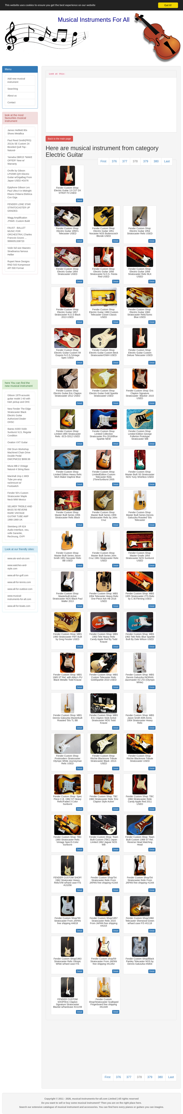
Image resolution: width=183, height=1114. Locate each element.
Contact (11, 102)
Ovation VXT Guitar (17, 442)
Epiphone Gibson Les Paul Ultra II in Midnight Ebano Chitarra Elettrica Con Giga (19, 192)
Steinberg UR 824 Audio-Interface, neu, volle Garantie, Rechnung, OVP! (18, 531)
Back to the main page (59, 138)
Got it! (168, 5)
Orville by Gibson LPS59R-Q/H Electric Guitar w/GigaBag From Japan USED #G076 (19, 175)
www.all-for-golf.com (17, 575)
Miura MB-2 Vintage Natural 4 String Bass (18, 468)
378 (135, 161)
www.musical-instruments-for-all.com (19, 597)
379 (145, 161)
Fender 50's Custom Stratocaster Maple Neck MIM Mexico (17, 496)
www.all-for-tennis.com (19, 582)
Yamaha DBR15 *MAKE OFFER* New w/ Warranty (19, 160)
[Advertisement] (19, 328)
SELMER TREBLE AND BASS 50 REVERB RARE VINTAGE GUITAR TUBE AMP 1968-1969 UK (19, 513)
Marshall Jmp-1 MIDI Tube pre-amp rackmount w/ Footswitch (18, 481)
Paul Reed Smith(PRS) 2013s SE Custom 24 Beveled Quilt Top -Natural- (19, 145)
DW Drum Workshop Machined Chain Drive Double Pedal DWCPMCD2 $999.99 (18, 454)
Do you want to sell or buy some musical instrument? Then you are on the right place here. (91, 1103)
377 (124, 161)
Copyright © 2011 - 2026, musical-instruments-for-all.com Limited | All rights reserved (91, 1098)
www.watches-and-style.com (17, 567)
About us (12, 95)
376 (114, 161)
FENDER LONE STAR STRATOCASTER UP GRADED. (19, 207)
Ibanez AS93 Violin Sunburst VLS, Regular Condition (19, 432)
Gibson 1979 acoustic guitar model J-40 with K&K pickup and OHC (18, 398)
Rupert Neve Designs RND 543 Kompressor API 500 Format (18, 264)
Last (167, 161)
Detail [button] (79, 200)
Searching (12, 88)
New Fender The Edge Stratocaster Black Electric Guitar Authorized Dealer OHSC (19, 415)
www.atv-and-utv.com (18, 558)
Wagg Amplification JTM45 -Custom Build (18, 219)
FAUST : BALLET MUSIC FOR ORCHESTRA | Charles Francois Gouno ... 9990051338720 (19, 234)
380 (156, 161)
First (103, 161)
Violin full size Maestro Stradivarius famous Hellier (19, 251)
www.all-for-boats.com (18, 606)
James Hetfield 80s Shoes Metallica (17, 132)
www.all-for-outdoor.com (19, 589)
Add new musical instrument (16, 80)
